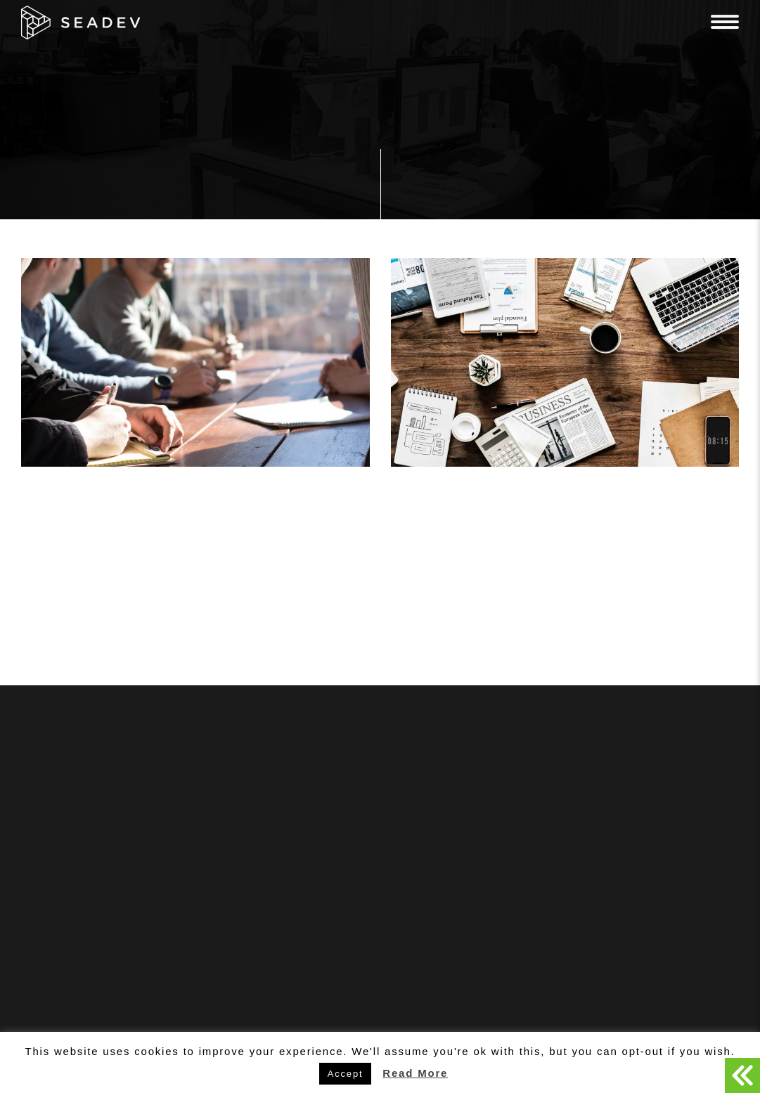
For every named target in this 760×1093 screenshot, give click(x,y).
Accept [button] (345, 1073)
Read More (415, 1073)
